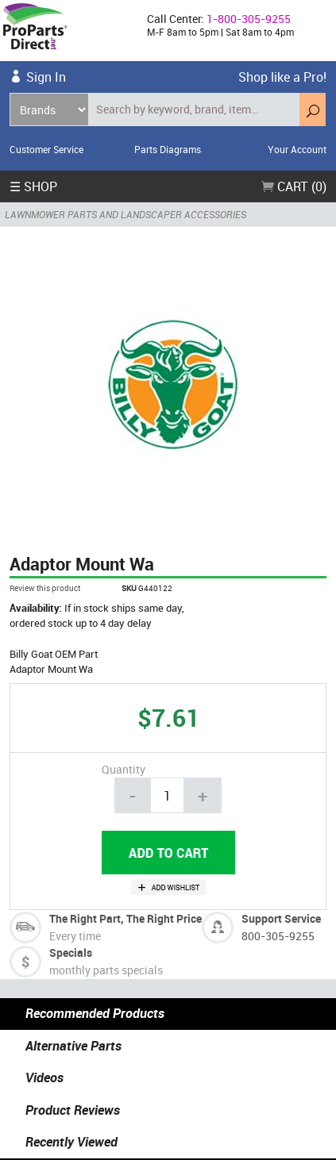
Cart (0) (293, 186)
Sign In (46, 77)
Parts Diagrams (167, 149)
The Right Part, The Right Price (125, 918)
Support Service (281, 918)
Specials (70, 952)
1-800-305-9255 (249, 18)
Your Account (297, 149)
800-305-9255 (278, 935)
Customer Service (46, 149)
